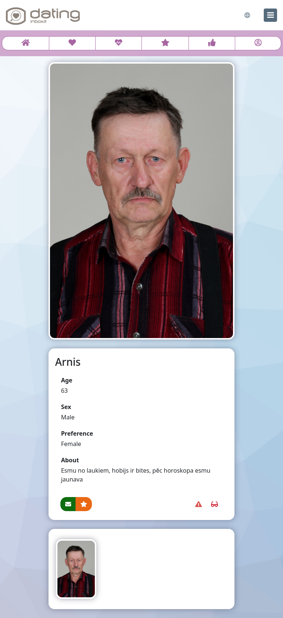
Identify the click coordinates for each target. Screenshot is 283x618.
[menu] (270, 15)
